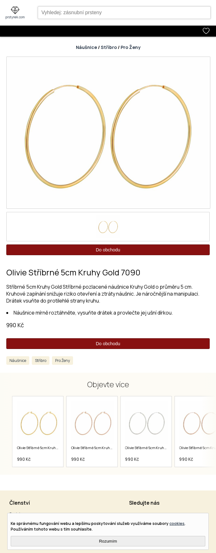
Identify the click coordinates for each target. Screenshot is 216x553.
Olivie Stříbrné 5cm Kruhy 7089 (150, 447)
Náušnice (86, 47)
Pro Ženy (130, 47)
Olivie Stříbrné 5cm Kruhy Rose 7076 (100, 447)
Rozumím (108, 541)
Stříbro (109, 47)
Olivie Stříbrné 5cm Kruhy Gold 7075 (45, 447)
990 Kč (15, 325)
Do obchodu (108, 249)
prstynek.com (15, 17)
